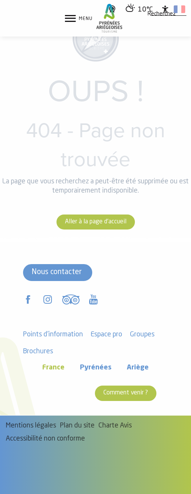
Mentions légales (31, 425)
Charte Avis (115, 425)
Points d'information (53, 334)
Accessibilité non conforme (45, 439)
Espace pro (106, 334)
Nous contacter (57, 272)
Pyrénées (95, 367)
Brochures (38, 351)
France (53, 367)
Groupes (142, 334)
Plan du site (77, 425)
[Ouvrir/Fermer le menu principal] (79, 18)
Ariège (138, 367)
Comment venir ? (125, 393)
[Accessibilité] (165, 9)
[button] (162, 14)
